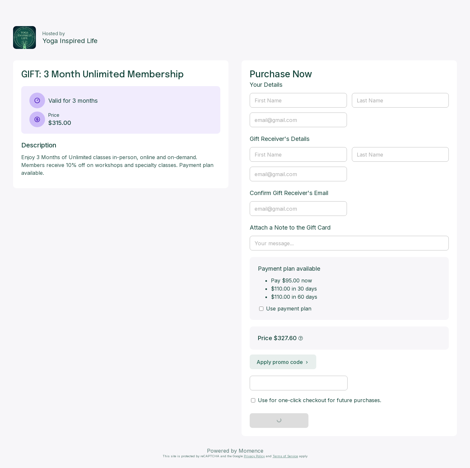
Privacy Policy (254, 456)
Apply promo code (283, 362)
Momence (251, 450)
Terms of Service (285, 456)
